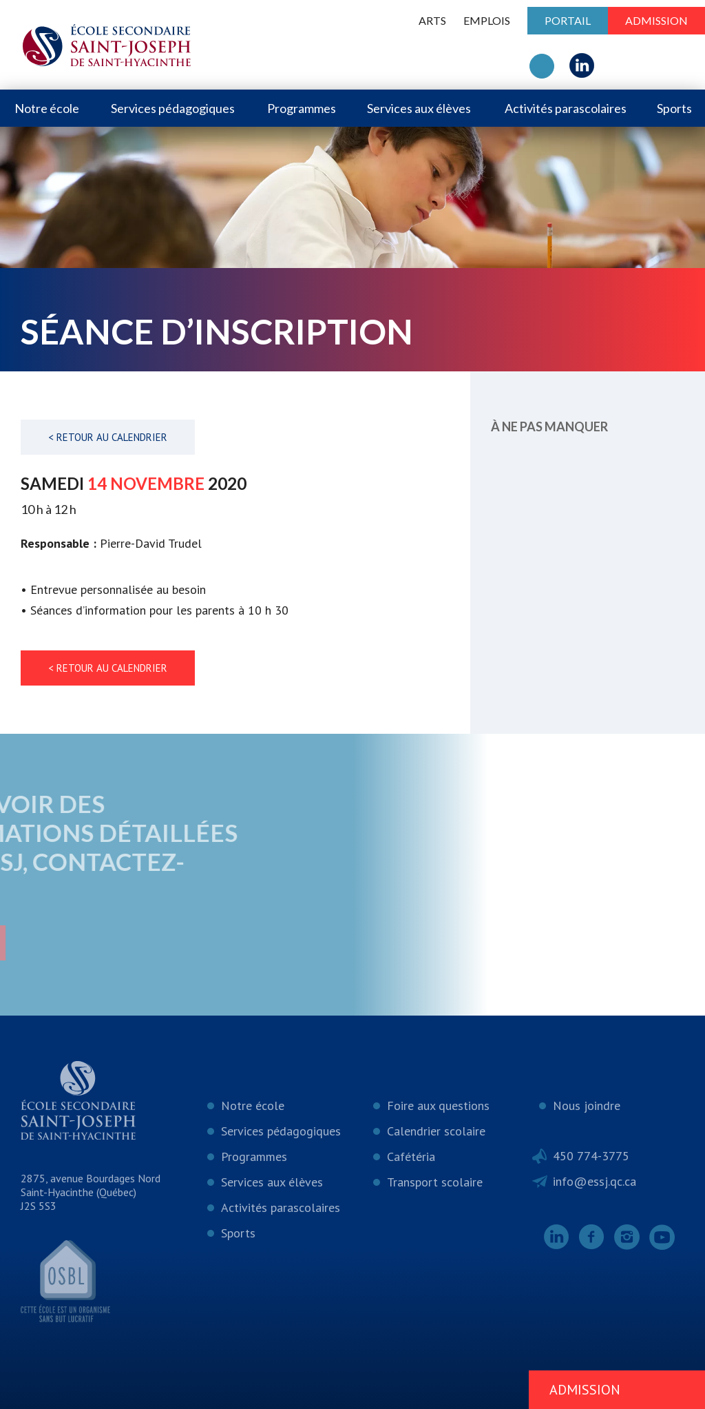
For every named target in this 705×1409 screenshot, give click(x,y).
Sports (674, 108)
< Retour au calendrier (107, 437)
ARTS (432, 20)
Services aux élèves (419, 108)
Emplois (486, 20)
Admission (656, 20)
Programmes (301, 108)
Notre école (46, 108)
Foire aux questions (438, 1105)
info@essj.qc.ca (594, 1181)
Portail (568, 20)
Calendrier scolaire (436, 1131)
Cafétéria (411, 1156)
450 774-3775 (591, 1156)
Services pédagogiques (173, 108)
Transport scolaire (435, 1182)
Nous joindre (586, 1105)
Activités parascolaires (566, 108)
